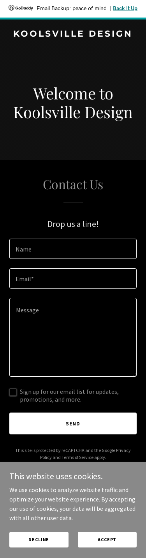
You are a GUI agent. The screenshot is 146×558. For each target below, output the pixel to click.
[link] (73, 34)
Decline (38, 539)
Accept (107, 539)
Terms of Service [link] (77, 457)
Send (73, 423)
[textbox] (73, 249)
